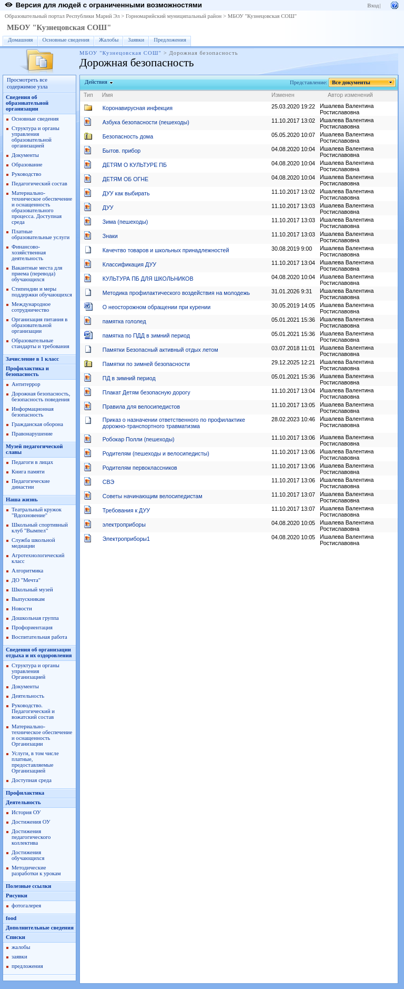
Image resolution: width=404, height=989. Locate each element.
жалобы (21, 947)
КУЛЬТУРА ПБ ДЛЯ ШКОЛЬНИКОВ (148, 278)
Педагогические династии (31, 484)
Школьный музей (32, 589)
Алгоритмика (27, 570)
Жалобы (108, 40)
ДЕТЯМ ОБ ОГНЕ (125, 179)
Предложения (170, 40)
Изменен (283, 95)
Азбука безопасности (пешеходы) (146, 122)
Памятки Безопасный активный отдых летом (160, 350)
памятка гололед (124, 321)
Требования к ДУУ (126, 510)
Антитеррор (26, 384)
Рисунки (16, 895)
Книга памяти (28, 471)
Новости (22, 608)
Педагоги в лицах (32, 462)
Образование (27, 164)
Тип (88, 95)
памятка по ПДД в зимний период (146, 335)
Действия (96, 82)
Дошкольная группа (35, 618)
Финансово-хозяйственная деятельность (29, 252)
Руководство (26, 174)
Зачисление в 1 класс (32, 359)
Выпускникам (28, 599)
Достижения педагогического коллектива (31, 837)
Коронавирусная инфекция (138, 108)
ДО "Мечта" (26, 580)
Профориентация (32, 627)
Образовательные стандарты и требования (40, 343)
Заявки (136, 40)
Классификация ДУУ (129, 264)
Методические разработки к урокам (36, 870)
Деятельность (28, 696)
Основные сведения (66, 40)
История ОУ (26, 812)
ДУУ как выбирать (126, 193)
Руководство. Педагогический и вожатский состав (33, 711)
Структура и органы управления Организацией (35, 671)
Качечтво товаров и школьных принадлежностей (166, 250)
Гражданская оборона (37, 424)
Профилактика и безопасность (27, 371)
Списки (15, 937)
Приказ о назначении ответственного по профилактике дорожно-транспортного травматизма (174, 423)
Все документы (351, 82)
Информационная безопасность (33, 412)
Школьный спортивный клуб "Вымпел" (40, 527)
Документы (25, 155)
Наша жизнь (22, 499)
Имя (107, 95)
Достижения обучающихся (28, 855)
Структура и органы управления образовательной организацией (35, 137)
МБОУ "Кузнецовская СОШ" (262, 16)
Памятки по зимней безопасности (146, 364)
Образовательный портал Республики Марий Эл (62, 16)
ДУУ (108, 207)
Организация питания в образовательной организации (39, 325)
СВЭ (108, 482)
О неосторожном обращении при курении (156, 307)
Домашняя (20, 40)
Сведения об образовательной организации (27, 103)
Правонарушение (32, 434)
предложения (27, 966)
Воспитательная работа (39, 637)
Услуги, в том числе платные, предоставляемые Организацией (35, 762)
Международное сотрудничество (31, 307)
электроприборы (124, 524)
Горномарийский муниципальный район (173, 16)
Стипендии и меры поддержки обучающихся (42, 292)
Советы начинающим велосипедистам (153, 496)
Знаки (110, 236)
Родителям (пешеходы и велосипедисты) (156, 453)
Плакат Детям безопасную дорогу (146, 392)
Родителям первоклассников (140, 467)
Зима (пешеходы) (125, 222)
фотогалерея (26, 905)
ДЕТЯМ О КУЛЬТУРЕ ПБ (135, 165)
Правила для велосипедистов (141, 406)
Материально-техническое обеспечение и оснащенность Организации (42, 735)
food (11, 918)
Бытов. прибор (122, 150)
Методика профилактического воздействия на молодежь (176, 293)
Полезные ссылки (28, 886)
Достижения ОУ (31, 822)
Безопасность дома (128, 136)
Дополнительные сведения (40, 928)
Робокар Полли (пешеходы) (139, 439)
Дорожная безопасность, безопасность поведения (41, 396)
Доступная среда (32, 780)
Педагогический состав (39, 183)
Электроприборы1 (126, 539)
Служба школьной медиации (33, 543)
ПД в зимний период (129, 378)
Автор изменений (350, 95)
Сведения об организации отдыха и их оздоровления (39, 652)
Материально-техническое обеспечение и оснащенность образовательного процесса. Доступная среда (42, 207)
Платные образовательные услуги (40, 234)
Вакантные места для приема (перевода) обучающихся (37, 273)
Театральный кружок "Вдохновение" (37, 512)
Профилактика (25, 793)
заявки (19, 957)
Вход (373, 5)
